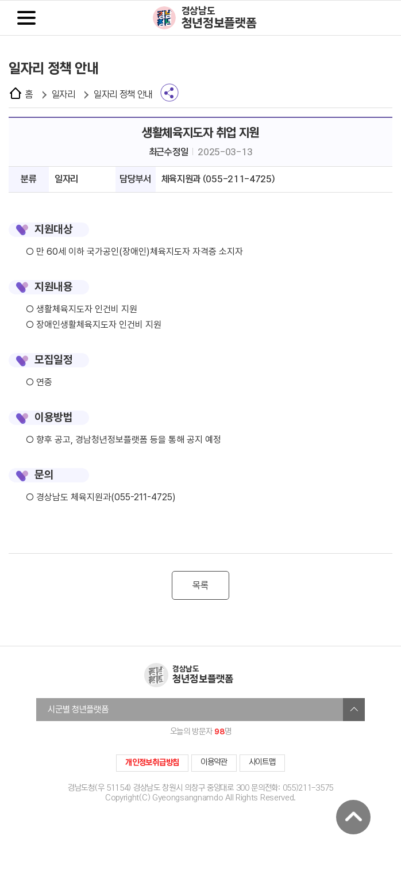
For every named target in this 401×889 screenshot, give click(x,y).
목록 (200, 586)
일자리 (63, 94)
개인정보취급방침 (152, 762)
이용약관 (214, 762)
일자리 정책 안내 (123, 94)
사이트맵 (262, 762)
